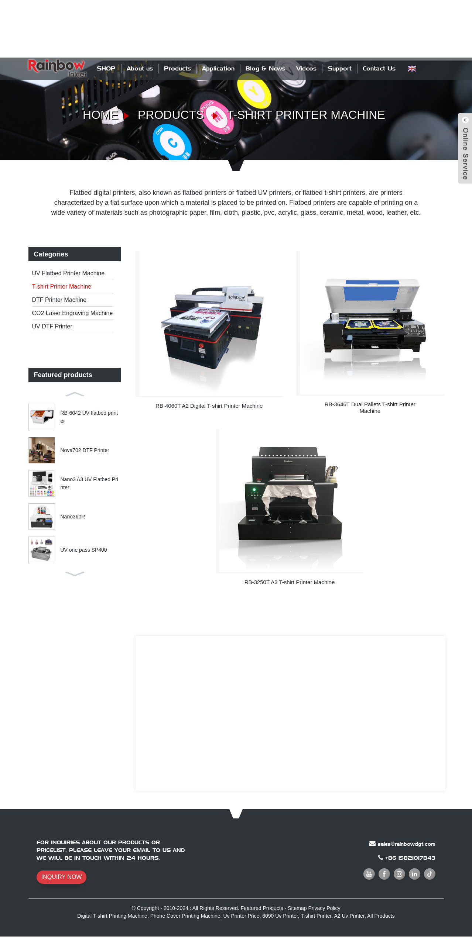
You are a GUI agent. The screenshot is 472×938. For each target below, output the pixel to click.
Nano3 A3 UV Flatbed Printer (89, 483)
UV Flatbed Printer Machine (68, 273)
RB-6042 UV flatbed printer (89, 417)
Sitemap (297, 908)
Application (218, 68)
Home (100, 114)
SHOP (106, 68)
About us (140, 68)
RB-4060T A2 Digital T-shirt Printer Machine (209, 406)
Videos (306, 68)
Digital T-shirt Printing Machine (112, 916)
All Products (381, 916)
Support (340, 68)
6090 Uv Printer (280, 916)
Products (177, 68)
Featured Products (262, 908)
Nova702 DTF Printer (85, 450)
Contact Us (379, 68)
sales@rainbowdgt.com (406, 844)
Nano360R (73, 516)
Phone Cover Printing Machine (185, 916)
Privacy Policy (324, 908)
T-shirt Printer (316, 916)
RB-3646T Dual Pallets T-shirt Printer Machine (370, 407)
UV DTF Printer (52, 326)
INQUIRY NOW (61, 877)
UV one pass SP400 (84, 549)
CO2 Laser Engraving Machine (72, 313)
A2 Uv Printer (349, 916)
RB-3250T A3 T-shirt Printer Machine (289, 582)
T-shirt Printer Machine (306, 114)
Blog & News (265, 68)
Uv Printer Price (241, 916)
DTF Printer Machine (59, 300)
